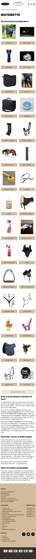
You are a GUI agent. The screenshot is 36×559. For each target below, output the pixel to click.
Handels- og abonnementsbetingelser (13, 514)
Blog (3, 524)
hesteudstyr (16, 425)
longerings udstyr (22, 414)
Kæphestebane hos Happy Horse (11, 511)
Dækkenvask (5, 508)
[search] (31, 4)
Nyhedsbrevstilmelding (8, 529)
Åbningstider (5, 523)
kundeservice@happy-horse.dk (10, 500)
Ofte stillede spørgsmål (8, 521)
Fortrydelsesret (6, 518)
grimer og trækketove (14, 412)
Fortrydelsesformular (8, 519)
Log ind (4, 536)
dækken (17, 421)
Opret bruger (6, 539)
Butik (3, 528)
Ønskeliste (5, 537)
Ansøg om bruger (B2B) (8, 541)
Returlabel (5, 526)
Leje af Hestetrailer (7, 510)
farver (9, 478)
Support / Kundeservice (9, 516)
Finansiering (5, 513)
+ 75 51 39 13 (18, 5)
